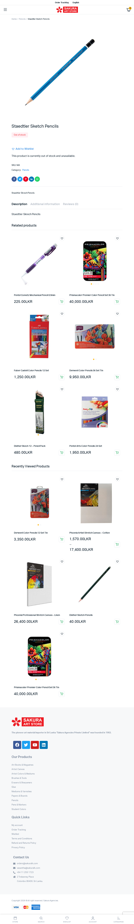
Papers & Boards (19, 796)
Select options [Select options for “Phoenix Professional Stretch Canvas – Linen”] (61, 621)
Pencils (22, 19)
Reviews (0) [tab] (70, 204)
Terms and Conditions (22, 839)
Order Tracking (62, 3)
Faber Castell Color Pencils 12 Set (31, 370)
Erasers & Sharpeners (22, 783)
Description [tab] (19, 204)
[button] (23, 149)
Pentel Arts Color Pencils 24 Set (85, 446)
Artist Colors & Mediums (23, 774)
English (76, 3)
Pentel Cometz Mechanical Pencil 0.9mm (34, 295)
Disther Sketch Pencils (80, 615)
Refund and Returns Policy (24, 843)
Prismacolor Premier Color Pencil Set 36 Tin (92, 295)
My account (17, 825)
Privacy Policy (18, 848)
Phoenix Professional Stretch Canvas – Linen (37, 615)
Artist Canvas (18, 769)
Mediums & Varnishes (22, 792)
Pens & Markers (19, 805)
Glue (14, 787)
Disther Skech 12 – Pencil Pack (29, 446)
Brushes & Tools (19, 778)
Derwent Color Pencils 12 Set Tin (31, 533)
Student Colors (19, 809)
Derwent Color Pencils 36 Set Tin (86, 370)
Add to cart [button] (61, 301)
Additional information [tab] (45, 204)
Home (14, 19)
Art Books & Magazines (22, 765)
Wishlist (15, 834)
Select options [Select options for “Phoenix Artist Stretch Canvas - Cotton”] (117, 544)
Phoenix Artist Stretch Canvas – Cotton (89, 533)
